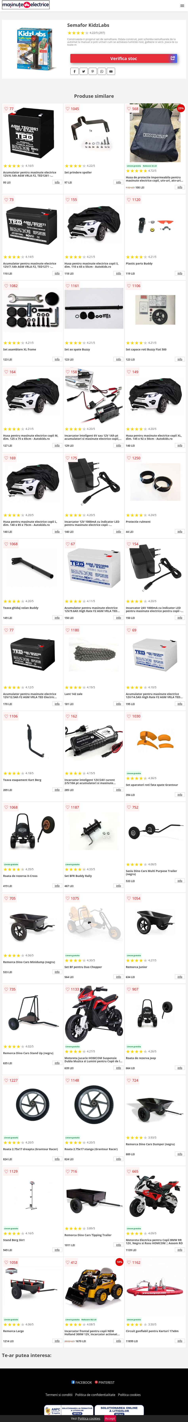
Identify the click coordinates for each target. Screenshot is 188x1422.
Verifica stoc (143, 58)
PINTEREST (105, 1382)
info (57, 182)
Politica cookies (129, 1395)
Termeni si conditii (59, 1395)
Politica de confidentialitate (95, 1395)
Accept (110, 1418)
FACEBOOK (82, 1382)
